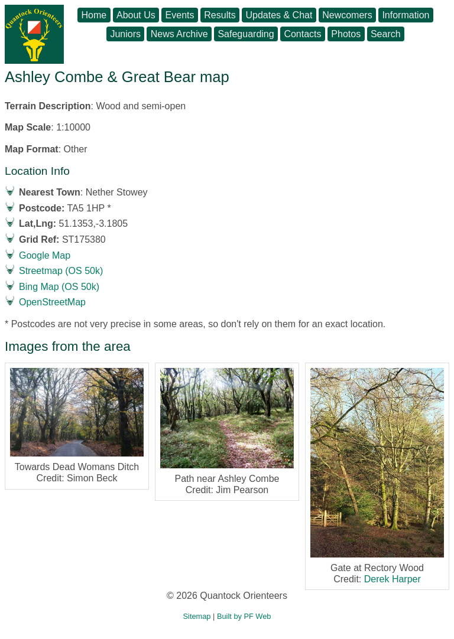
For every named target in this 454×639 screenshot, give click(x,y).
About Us (135, 15)
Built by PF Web (244, 616)
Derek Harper (392, 579)
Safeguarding (246, 34)
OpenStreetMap (52, 302)
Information (405, 15)
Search (386, 34)
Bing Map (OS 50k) (59, 287)
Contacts (302, 34)
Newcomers (347, 15)
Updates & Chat (278, 15)
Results (219, 15)
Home (94, 15)
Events (180, 15)
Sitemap (197, 616)
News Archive (179, 34)
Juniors (125, 34)
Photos (346, 34)
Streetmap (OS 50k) (61, 271)
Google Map (44, 255)
